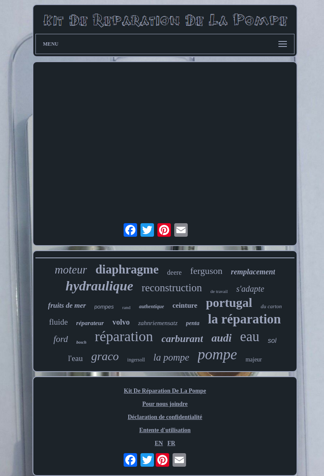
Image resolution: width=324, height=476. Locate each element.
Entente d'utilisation (165, 430)
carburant (182, 338)
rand (126, 307)
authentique (151, 306)
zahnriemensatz (157, 323)
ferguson (206, 270)
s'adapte (250, 288)
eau (249, 336)
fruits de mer (67, 305)
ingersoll (136, 360)
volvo (121, 322)
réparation (124, 336)
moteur (71, 269)
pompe (217, 354)
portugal (229, 302)
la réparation (244, 319)
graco (105, 356)
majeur (254, 359)
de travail (219, 291)
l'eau (75, 358)
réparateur (90, 323)
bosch (81, 342)
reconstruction (172, 287)
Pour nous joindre (165, 404)
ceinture (185, 305)
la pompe (171, 357)
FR (171, 443)
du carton (271, 306)
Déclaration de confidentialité (165, 417)
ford (61, 339)
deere (174, 272)
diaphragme (127, 269)
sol (272, 340)
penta (193, 323)
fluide (58, 321)
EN (159, 443)
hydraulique (99, 285)
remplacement (253, 272)
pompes (104, 307)
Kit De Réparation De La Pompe (165, 391)
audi (221, 338)
